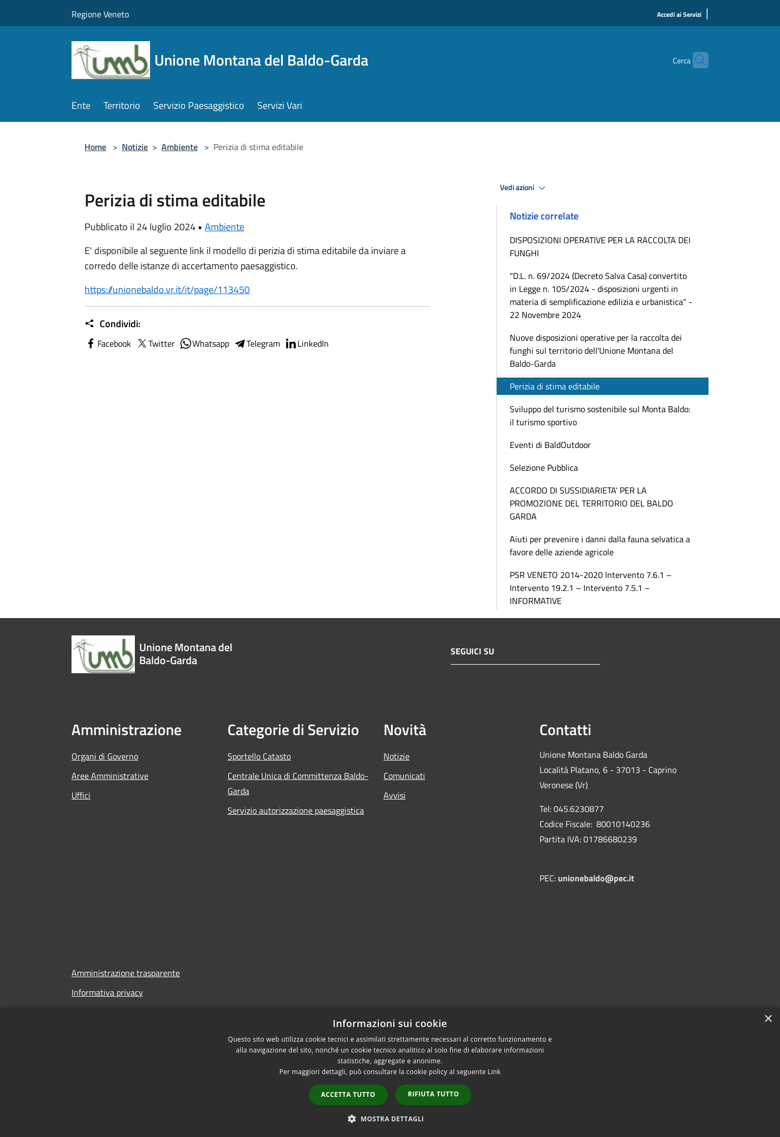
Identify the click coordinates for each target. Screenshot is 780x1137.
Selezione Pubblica (544, 467)
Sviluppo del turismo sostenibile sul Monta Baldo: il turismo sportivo (600, 415)
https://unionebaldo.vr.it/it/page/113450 (167, 289)
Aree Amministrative (110, 775)
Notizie (135, 146)
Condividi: (112, 324)
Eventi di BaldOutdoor (550, 444)
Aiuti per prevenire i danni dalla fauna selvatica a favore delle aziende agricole (600, 545)
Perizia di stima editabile (555, 386)
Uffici (81, 795)
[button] (390, 1118)
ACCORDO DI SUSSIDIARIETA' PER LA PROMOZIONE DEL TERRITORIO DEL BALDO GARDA (591, 503)
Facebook (107, 343)
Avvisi (395, 795)
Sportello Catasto (259, 756)
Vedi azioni (524, 187)
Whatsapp (204, 343)
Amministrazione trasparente (126, 972)
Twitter (155, 343)
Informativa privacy (107, 992)
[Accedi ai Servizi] (679, 15)
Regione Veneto (100, 14)
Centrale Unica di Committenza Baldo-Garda (297, 783)
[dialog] (390, 1072)
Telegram (256, 343)
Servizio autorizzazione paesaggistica (295, 810)
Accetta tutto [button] (348, 1094)
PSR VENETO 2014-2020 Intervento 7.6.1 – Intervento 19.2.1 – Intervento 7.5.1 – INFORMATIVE (591, 587)
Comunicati (404, 775)
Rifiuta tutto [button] (433, 1094)
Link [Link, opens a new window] (493, 1071)
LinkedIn (306, 343)
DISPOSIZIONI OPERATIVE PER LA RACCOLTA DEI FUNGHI (600, 246)
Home (95, 146)
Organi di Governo (105, 756)
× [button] (768, 1019)
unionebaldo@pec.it (597, 878)
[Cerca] (695, 60)
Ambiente (179, 146)
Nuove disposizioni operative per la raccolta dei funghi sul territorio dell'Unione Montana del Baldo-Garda (596, 350)
